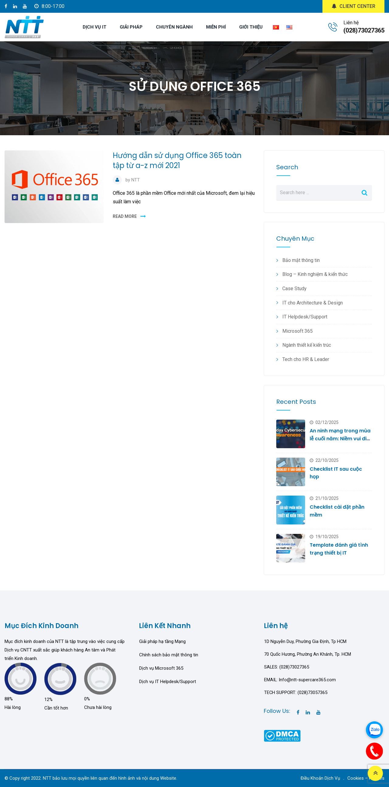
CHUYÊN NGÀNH (174, 27)
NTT (135, 180)
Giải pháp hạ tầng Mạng (162, 641)
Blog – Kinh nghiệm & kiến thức (315, 274)
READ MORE (125, 216)
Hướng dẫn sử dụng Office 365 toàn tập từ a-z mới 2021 (177, 160)
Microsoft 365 (297, 331)
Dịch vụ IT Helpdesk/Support (167, 681)
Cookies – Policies (365, 778)
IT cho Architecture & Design (312, 303)
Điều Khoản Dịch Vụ (320, 778)
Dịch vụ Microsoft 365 (161, 668)
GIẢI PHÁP (131, 27)
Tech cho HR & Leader (305, 359)
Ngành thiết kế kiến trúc (306, 345)
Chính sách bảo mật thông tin (168, 655)
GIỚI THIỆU (251, 27)
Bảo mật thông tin (301, 260)
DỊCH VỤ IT (94, 27)
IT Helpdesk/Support (304, 317)
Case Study (294, 288)
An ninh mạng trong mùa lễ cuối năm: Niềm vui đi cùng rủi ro (340, 438)
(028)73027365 (363, 30)
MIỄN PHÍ (216, 27)
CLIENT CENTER (353, 6)
